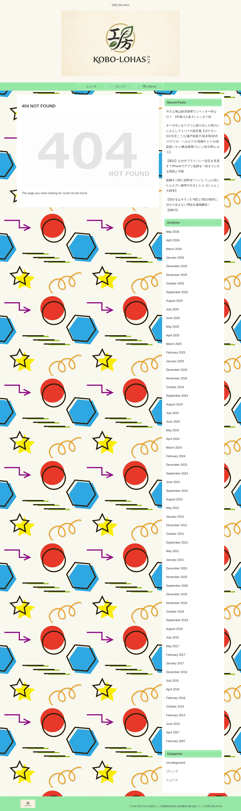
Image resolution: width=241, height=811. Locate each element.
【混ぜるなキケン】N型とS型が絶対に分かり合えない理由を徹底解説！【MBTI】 (192, 205)
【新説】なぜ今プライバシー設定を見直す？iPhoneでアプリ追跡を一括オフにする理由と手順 (193, 166)
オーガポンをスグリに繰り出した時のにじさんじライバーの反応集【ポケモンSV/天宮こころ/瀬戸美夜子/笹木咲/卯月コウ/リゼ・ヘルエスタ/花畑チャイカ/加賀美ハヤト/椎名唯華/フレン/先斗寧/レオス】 (193, 139)
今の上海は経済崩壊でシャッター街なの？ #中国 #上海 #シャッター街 (191, 114)
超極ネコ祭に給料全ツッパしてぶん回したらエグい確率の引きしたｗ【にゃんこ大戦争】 (193, 185)
